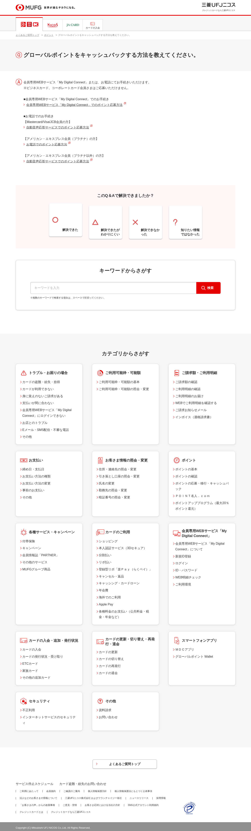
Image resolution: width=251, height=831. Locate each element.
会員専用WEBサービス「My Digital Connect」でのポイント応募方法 (74, 104)
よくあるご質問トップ (27, 35)
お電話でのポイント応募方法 (46, 144)
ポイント (49, 35)
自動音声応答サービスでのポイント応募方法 (57, 127)
